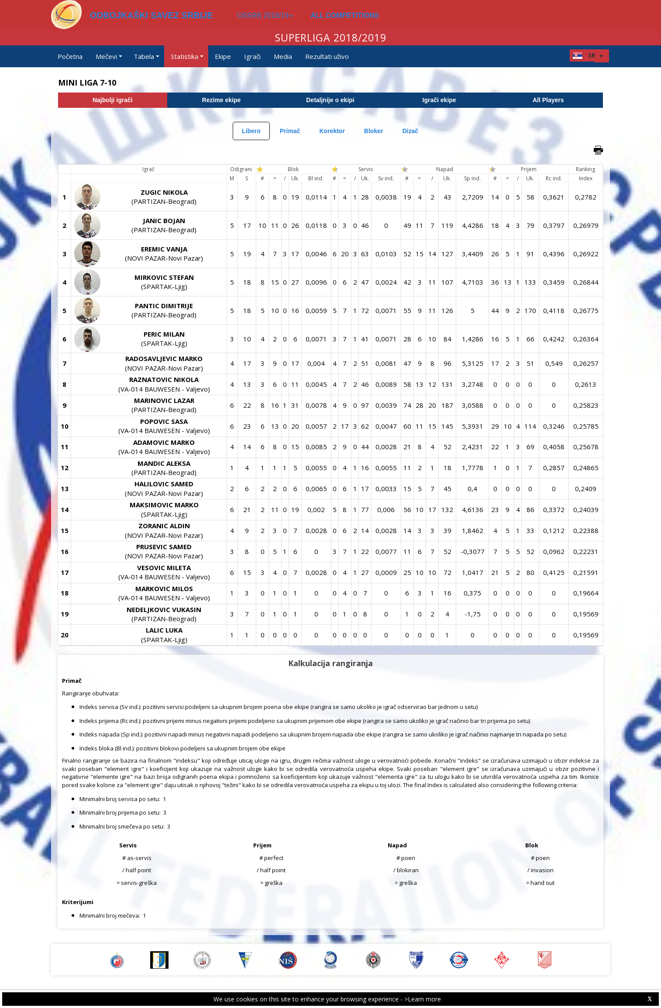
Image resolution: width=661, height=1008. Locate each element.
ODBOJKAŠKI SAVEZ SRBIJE (151, 15)
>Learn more (422, 999)
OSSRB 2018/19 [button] (265, 15)
